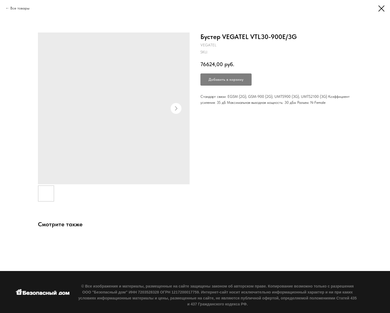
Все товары (20, 8)
